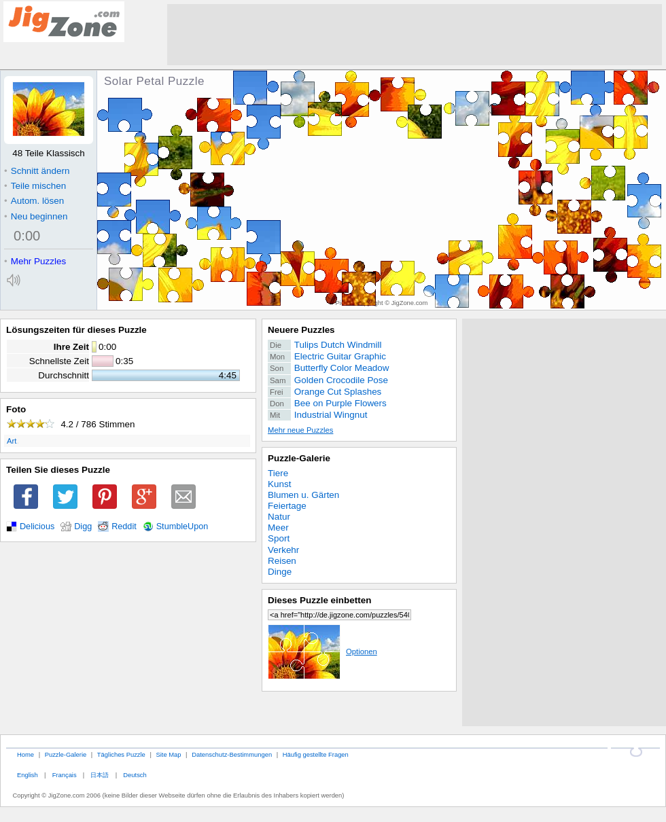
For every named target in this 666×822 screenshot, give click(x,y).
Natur (279, 517)
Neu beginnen (35, 216)
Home (25, 754)
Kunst (279, 484)
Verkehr (283, 550)
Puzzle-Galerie (299, 458)
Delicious (37, 526)
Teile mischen (35, 186)
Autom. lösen (34, 201)
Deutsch (134, 775)
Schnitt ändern (36, 171)
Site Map (168, 754)
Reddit (124, 526)
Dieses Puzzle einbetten (319, 600)
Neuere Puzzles (301, 330)
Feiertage (287, 506)
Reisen (282, 561)
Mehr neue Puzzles (300, 430)
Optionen (322, 651)
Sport (279, 538)
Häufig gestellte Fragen (316, 754)
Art (11, 441)
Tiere (278, 473)
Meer (278, 527)
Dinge (280, 572)
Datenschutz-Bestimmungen (232, 754)
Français (64, 775)
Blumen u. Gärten (303, 495)
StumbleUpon (182, 526)
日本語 (99, 775)
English (27, 775)
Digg (83, 526)
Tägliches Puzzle (121, 754)
